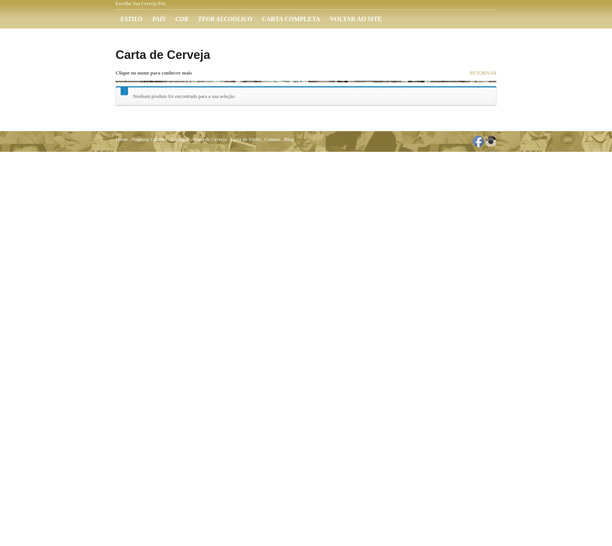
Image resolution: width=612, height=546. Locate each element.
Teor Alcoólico (225, 19)
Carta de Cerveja (210, 139)
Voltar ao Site (356, 19)
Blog (289, 139)
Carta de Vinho (246, 139)
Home (122, 139)
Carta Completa (291, 19)
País (158, 19)
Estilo (131, 19)
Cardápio (180, 139)
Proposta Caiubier (149, 139)
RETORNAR (483, 73)
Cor (181, 19)
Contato (272, 139)
